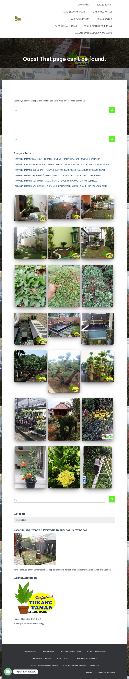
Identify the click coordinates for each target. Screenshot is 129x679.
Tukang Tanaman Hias (102, 12)
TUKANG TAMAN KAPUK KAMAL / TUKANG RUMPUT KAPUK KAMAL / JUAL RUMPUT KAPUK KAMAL (61, 186)
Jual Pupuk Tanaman (80, 19)
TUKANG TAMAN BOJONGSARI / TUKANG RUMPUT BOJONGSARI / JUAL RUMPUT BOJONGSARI (60, 170)
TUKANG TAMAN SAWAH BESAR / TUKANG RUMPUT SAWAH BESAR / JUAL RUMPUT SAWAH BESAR (62, 164)
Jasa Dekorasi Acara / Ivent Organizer (93, 33)
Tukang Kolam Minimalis (66, 26)
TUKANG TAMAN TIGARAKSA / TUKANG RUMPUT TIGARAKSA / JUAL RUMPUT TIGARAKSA (57, 159)
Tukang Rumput (104, 5)
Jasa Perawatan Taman (74, 12)
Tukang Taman (83, 5)
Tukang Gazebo (104, 19)
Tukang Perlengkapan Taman (98, 26)
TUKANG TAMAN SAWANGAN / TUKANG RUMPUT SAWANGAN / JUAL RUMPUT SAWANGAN (58, 175)
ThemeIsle (110, 673)
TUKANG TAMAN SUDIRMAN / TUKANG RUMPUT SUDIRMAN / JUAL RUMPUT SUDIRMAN (56, 181)
